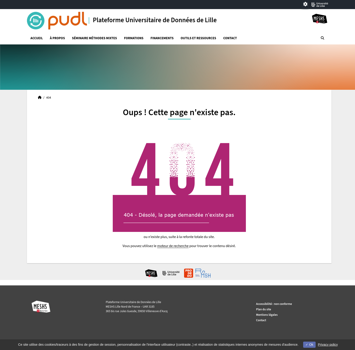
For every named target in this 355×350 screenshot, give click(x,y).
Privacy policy (328, 344)
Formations (134, 38)
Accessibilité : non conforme (274, 304)
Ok (309, 344)
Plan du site (263, 309)
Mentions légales (267, 315)
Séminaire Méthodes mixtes (94, 38)
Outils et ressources (198, 38)
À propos (57, 38)
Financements (162, 38)
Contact (230, 38)
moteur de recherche (173, 245)
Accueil (37, 38)
